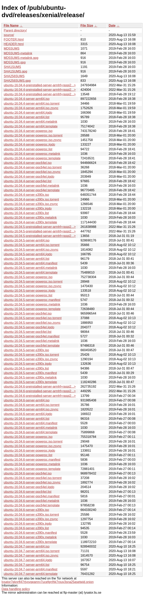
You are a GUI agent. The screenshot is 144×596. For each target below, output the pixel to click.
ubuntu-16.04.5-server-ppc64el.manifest (32, 336)
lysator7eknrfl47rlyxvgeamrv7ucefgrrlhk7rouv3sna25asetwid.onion (48, 582)
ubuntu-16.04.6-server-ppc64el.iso (28, 473)
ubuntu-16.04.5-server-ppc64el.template (32, 345)
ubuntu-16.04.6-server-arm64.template (31, 432)
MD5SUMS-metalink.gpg (21, 57)
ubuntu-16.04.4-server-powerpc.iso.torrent (33, 135)
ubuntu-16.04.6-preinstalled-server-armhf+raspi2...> (40, 386)
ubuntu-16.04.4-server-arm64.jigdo (28, 112)
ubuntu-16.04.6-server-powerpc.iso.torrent (33, 441)
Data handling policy (16, 589)
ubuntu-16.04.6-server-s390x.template (30, 542)
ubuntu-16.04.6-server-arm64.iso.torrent (32, 405)
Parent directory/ (15, 30)
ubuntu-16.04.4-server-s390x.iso (26, 194)
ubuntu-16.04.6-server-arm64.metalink (30, 427)
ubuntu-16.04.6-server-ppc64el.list (27, 491)
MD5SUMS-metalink (18, 53)
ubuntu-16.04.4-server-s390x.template (30, 222)
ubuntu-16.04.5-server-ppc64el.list (27, 331)
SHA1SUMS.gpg (15, 71)
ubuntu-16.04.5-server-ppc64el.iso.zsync (32, 322)
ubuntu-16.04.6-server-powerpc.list (28, 455)
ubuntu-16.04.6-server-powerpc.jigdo (29, 450)
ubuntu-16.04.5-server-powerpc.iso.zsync (32, 286)
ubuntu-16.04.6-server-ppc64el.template (32, 505)
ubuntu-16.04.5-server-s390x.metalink (30, 377)
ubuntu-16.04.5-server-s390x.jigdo (28, 363)
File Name (11, 25)
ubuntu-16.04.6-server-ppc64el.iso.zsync (32, 482)
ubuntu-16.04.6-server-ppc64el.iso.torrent (32, 478)
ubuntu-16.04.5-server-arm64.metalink (30, 267)
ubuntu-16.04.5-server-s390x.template (30, 382)
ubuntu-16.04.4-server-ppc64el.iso (28, 162)
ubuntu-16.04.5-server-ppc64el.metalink (31, 341)
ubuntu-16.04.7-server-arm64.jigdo (28, 560)
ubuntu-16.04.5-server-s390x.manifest (30, 373)
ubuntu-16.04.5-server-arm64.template (31, 272)
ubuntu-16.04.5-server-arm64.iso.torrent (32, 245)
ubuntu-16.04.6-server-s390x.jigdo (28, 523)
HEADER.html (14, 44)
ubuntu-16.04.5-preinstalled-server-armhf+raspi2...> (40, 226)
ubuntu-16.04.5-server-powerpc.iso (28, 277)
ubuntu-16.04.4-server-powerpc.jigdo (29, 144)
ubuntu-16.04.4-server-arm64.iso (27, 98)
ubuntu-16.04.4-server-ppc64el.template (32, 190)
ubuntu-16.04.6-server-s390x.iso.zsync (31, 519)
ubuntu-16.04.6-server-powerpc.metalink (32, 464)
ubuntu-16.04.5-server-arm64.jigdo (28, 254)
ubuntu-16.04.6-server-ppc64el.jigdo (29, 487)
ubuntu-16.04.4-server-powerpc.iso (28, 131)
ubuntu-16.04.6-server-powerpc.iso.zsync (32, 446)
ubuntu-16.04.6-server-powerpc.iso (28, 436)
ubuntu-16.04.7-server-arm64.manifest (30, 569)
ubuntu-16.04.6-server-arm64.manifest (30, 423)
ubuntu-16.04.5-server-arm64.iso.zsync (31, 249)
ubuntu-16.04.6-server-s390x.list (26, 528)
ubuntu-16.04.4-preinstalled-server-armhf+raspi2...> (40, 85)
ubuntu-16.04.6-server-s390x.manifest (30, 532)
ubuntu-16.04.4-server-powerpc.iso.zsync (32, 140)
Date (112, 25)
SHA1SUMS (12, 67)
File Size (87, 25)
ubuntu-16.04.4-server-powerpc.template (32, 158)
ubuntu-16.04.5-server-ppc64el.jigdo (29, 327)
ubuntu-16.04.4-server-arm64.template (31, 126)
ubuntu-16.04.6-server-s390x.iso (26, 510)
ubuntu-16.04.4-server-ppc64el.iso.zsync (32, 172)
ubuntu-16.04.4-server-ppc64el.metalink (31, 185)
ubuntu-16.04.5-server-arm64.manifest (30, 263)
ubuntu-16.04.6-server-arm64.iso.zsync (31, 409)
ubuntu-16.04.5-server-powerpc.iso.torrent (33, 281)
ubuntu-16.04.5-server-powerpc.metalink (32, 304)
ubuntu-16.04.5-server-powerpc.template (32, 309)
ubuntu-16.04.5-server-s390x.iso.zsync (31, 359)
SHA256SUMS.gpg (17, 80)
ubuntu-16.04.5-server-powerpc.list (28, 295)
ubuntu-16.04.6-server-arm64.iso (27, 400)
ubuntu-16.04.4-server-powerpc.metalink (32, 153)
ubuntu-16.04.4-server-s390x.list (26, 213)
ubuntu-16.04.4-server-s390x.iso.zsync (31, 204)
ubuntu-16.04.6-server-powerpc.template (32, 469)
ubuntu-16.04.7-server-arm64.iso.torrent (32, 551)
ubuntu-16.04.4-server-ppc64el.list (27, 181)
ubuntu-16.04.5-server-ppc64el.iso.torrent (32, 318)
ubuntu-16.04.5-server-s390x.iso (26, 350)
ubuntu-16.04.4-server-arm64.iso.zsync (31, 108)
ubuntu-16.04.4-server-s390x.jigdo (28, 208)
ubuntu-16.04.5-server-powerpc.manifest (32, 300)
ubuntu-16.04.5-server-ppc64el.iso (28, 313)
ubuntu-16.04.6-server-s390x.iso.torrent (31, 514)
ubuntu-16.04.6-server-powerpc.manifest (32, 459)
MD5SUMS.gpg (15, 62)
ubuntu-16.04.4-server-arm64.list (26, 117)
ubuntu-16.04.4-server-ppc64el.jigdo (29, 176)
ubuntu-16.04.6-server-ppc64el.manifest (32, 496)
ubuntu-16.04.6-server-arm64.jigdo (28, 414)
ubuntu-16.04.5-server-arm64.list (26, 258)
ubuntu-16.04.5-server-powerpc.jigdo (29, 290)
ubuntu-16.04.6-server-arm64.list (26, 418)
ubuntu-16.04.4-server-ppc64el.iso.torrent (32, 167)
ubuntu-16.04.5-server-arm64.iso (27, 240)
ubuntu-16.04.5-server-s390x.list (26, 368)
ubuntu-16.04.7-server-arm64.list (26, 564)
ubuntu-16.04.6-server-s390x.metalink (30, 537)
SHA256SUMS (14, 76)
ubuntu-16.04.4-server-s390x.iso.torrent (31, 199)
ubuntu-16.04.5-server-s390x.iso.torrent (31, 354)
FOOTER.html (14, 39)
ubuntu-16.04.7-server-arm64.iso (27, 546)
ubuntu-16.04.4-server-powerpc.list (28, 149)
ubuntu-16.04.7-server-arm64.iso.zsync (31, 555)
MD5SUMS (11, 48)
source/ (9, 35)
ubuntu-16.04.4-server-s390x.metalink (30, 217)
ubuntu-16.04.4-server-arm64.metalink (30, 121)
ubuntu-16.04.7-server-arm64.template (31, 574)
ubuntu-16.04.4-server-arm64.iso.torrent (32, 103)
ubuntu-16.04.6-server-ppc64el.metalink (31, 500)
